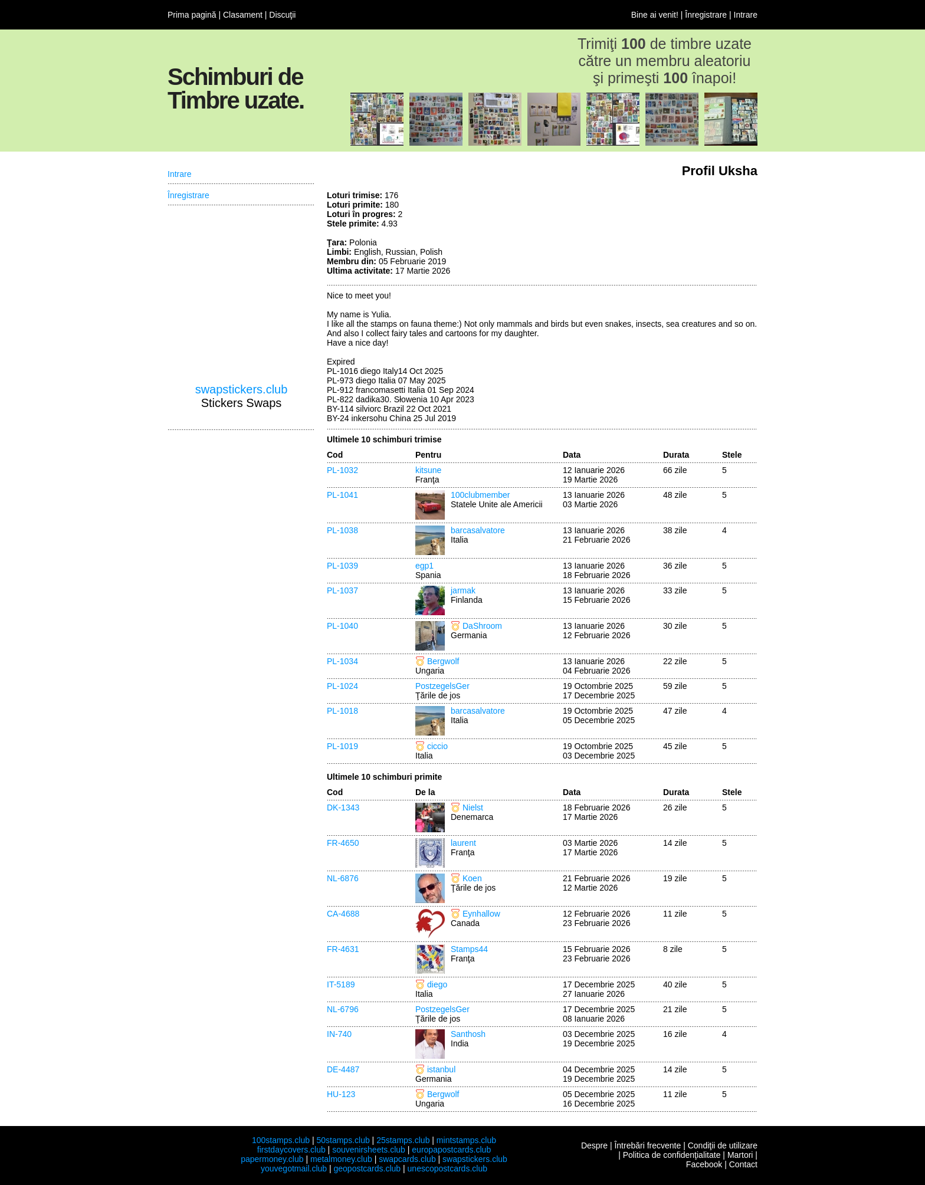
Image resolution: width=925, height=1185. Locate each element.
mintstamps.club (466, 1140)
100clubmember (480, 495)
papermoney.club (272, 1159)
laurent (463, 843)
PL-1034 (342, 661)
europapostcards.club (451, 1149)
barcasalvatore (478, 530)
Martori (740, 1155)
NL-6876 (343, 878)
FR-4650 (343, 843)
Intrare (745, 14)
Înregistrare (706, 14)
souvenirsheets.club (368, 1149)
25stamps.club (402, 1140)
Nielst (472, 807)
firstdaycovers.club (291, 1149)
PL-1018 (342, 710)
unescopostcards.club (447, 1168)
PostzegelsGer (442, 686)
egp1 (424, 565)
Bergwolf (443, 661)
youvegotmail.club (294, 1168)
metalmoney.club (341, 1159)
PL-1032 (342, 470)
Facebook (704, 1164)
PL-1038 (342, 530)
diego (437, 984)
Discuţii (282, 14)
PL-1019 (342, 746)
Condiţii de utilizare (722, 1145)
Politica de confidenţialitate (672, 1155)
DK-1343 (343, 807)
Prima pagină (192, 14)
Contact (743, 1164)
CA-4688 (343, 913)
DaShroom (482, 626)
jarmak (463, 590)
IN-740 (339, 1034)
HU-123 (341, 1094)
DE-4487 (343, 1069)
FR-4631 (343, 949)
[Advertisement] (668, 235)
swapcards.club (407, 1159)
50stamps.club (342, 1140)
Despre (594, 1145)
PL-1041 (342, 495)
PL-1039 (342, 565)
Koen (472, 878)
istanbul (441, 1069)
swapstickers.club (241, 389)
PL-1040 (342, 626)
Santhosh (468, 1034)
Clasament (243, 14)
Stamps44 (469, 949)
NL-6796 (343, 1009)
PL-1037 (342, 590)
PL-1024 (342, 686)
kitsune (428, 470)
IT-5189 (341, 984)
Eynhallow (481, 913)
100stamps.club (281, 1140)
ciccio (437, 746)
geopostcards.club (367, 1168)
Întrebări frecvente (647, 1145)
